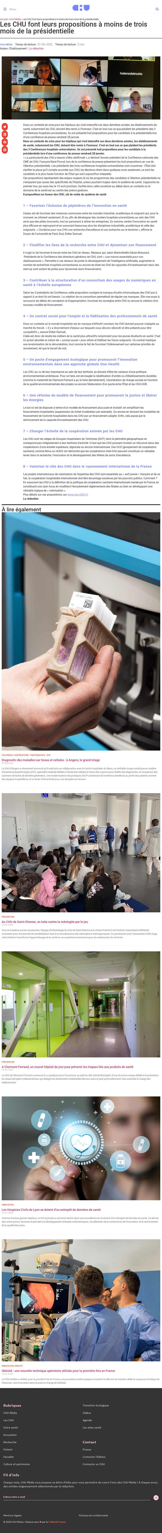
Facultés (8, 1457)
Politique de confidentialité (93, 1515)
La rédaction (36, 48)
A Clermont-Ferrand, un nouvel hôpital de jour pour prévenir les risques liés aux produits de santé (67, 1067)
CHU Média (15, 19)
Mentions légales (12, 1515)
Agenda (87, 1420)
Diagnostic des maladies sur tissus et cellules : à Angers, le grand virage (51, 760)
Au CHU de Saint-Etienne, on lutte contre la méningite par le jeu (45, 922)
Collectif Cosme (57, 1521)
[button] (157, 9)
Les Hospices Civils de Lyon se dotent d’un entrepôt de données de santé (51, 1210)
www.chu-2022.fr (78, 494)
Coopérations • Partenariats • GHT (32, 755)
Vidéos (87, 1413)
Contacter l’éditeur (94, 1457)
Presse (87, 1449)
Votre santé (10, 1427)
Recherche (10, 1442)
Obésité (18, 1366)
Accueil (3, 19)
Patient (7, 1449)
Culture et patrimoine (16, 1464)
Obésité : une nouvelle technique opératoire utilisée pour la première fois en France (59, 1371)
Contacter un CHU (94, 1464)
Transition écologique (96, 1405)
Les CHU (8, 1420)
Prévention (8, 917)
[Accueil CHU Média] (81, 7)
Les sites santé (92, 1427)
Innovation (8, 1205)
